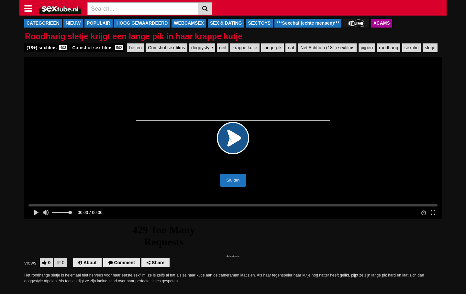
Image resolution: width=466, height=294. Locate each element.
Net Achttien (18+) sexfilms (327, 47)
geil (222, 47)
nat (291, 47)
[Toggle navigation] (30, 8)
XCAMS (381, 23)
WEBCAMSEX (189, 23)
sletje (430, 47)
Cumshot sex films (97, 47)
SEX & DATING (226, 23)
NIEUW (73, 23)
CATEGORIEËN (43, 23)
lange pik (272, 47)
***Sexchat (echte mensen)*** (308, 23)
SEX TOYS (259, 23)
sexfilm (412, 47)
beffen (135, 47)
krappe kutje (244, 47)
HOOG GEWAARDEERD (142, 23)
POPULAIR (98, 23)
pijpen (367, 47)
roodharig (388, 47)
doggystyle (202, 47)
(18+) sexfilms (47, 47)
